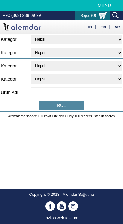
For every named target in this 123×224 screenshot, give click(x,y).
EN (103, 27)
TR (89, 27)
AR (117, 27)
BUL (61, 105)
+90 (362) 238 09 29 (22, 15)
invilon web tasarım (61, 218)
